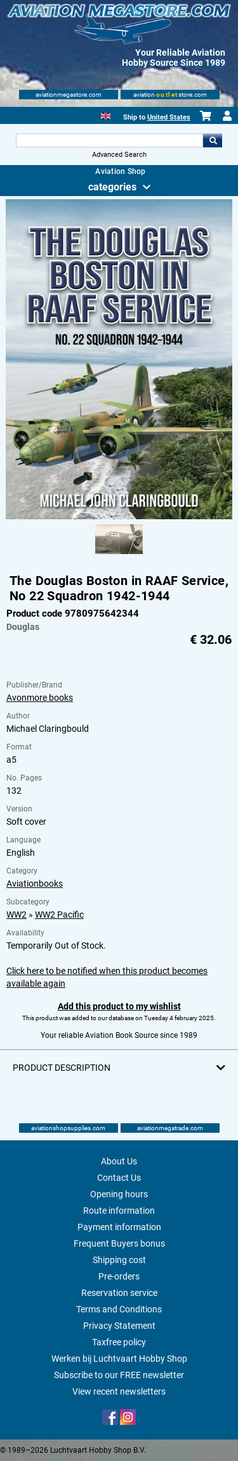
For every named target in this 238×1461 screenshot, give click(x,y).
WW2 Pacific (59, 914)
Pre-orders (119, 1276)
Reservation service (119, 1293)
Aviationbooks (34, 883)
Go (212, 140)
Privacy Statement (119, 1326)
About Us (119, 1161)
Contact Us (119, 1178)
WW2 (16, 914)
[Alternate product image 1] (119, 554)
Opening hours (119, 1194)
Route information (119, 1210)
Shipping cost (119, 1260)
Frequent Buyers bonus (119, 1243)
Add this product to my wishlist (119, 1006)
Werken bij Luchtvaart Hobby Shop (119, 1358)
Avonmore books (39, 698)
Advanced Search (119, 155)
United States (168, 117)
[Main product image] (119, 516)
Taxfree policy (119, 1342)
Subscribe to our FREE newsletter (119, 1375)
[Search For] (110, 140)
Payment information (119, 1227)
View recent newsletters (119, 1391)
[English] (105, 115)
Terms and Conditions (119, 1309)
